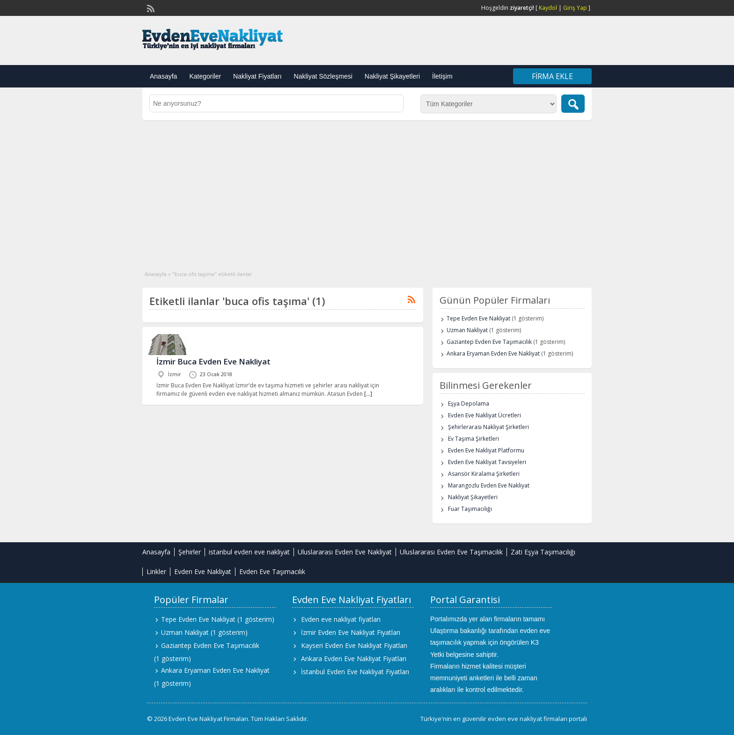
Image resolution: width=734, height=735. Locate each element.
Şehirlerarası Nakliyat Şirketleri (488, 427)
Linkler (156, 571)
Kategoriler (205, 76)
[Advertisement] (367, 190)
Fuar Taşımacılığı (470, 509)
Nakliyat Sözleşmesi (323, 76)
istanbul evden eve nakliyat (249, 551)
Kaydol (548, 8)
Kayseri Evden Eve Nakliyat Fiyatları (354, 645)
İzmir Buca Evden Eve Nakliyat (213, 361)
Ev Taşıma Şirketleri (473, 439)
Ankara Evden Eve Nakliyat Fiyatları (353, 658)
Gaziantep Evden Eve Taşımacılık (489, 342)
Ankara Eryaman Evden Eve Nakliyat (493, 353)
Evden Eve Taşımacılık (272, 571)
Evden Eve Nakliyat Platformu (486, 450)
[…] (368, 394)
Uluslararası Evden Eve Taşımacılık (451, 551)
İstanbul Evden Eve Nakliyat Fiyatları (355, 671)
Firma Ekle (552, 76)
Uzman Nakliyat (467, 330)
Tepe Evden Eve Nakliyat (478, 318)
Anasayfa (163, 76)
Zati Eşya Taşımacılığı (543, 551)
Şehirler (189, 551)
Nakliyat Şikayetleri (392, 76)
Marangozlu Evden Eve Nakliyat (488, 485)
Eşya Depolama (468, 404)
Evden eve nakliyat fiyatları (341, 619)
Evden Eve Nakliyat (202, 571)
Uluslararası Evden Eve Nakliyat (345, 551)
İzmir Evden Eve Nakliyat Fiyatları (350, 632)
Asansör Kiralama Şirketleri (484, 474)
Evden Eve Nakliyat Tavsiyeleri (487, 462)
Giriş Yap (575, 8)
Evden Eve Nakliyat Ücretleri (484, 415)
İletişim (442, 76)
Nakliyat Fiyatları (257, 76)
